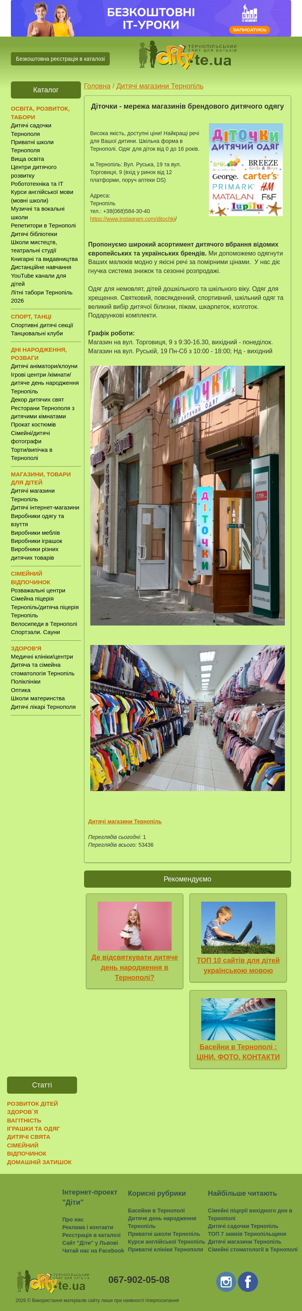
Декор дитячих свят (37, 399)
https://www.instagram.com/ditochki (133, 219)
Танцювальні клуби (37, 333)
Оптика (20, 690)
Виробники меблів (35, 532)
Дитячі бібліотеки (34, 234)
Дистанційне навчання (41, 267)
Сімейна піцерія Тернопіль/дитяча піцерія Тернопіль (45, 606)
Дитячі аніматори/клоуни (44, 366)
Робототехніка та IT (37, 183)
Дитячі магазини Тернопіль (160, 86)
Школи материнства (38, 698)
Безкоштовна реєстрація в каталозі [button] (60, 59)
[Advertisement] (46, 843)
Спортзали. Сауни (35, 632)
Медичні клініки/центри (42, 656)
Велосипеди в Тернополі (44, 623)
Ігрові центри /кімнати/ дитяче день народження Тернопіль (45, 383)
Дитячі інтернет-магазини (45, 507)
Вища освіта (27, 158)
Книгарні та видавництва (44, 259)
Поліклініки (25, 681)
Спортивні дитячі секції (42, 325)
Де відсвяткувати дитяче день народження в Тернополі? (134, 967)
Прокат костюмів (33, 424)
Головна (97, 86)
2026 (21, 1300)
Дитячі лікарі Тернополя (43, 706)
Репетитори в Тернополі (43, 225)
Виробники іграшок (36, 540)
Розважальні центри (38, 590)
